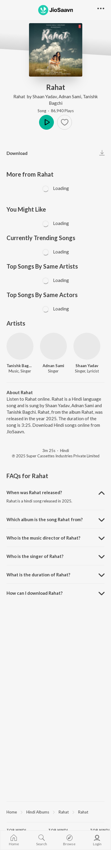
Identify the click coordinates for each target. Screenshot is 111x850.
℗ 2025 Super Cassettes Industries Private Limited (55, 455)
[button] (64, 122)
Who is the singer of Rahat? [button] (35, 556)
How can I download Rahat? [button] (34, 593)
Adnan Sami (70, 96)
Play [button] (46, 122)
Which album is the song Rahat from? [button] (45, 519)
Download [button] (17, 153)
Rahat (19, 96)
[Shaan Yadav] (86, 346)
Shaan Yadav (45, 96)
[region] (55, 811)
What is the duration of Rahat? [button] (38, 574)
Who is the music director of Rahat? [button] (43, 537)
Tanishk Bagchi (20, 365)
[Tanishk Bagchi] (20, 346)
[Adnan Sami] (53, 346)
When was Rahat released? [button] (34, 492)
